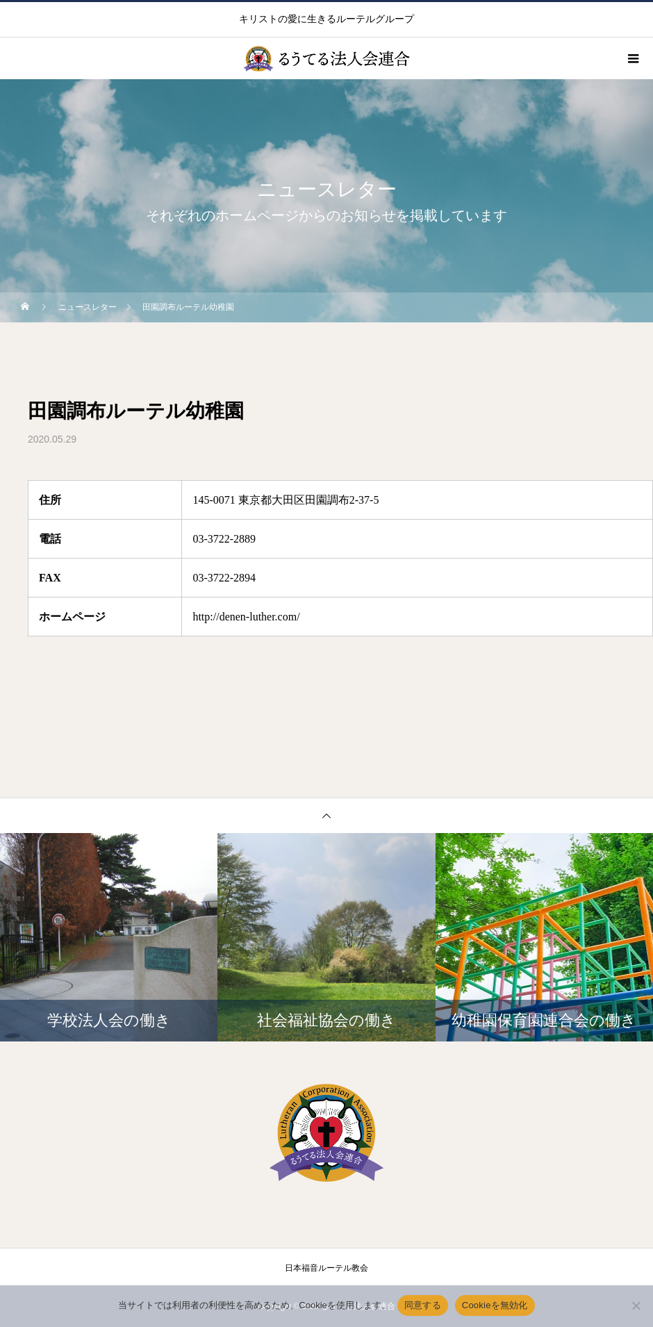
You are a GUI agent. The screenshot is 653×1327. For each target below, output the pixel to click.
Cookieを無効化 (495, 1305)
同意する (422, 1305)
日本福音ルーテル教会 (326, 1268)
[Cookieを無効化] (636, 1305)
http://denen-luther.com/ (245, 617)
